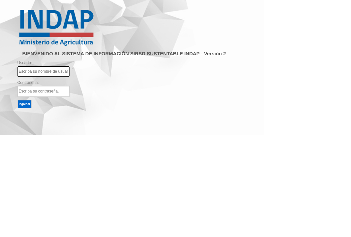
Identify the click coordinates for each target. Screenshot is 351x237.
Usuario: (43, 69)
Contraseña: (43, 88)
